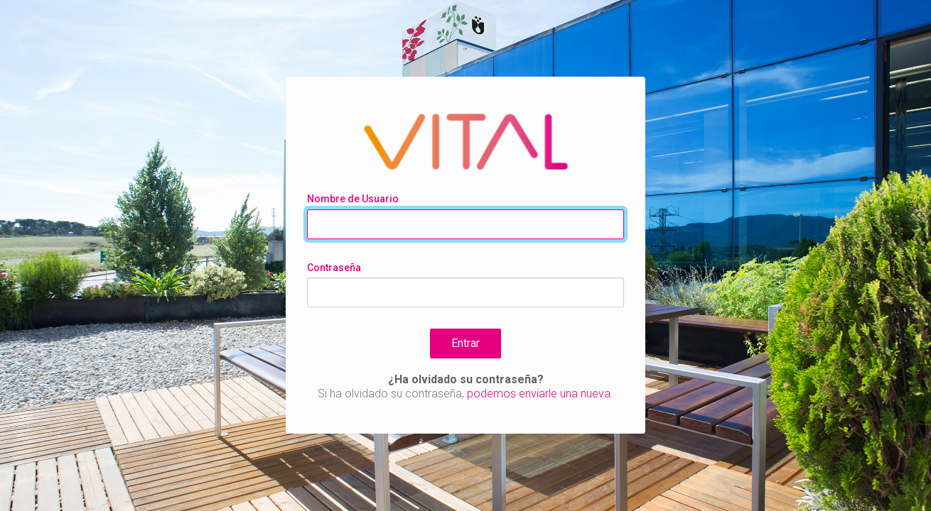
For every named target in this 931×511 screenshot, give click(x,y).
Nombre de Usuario (353, 198)
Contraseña (334, 267)
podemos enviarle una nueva (538, 393)
